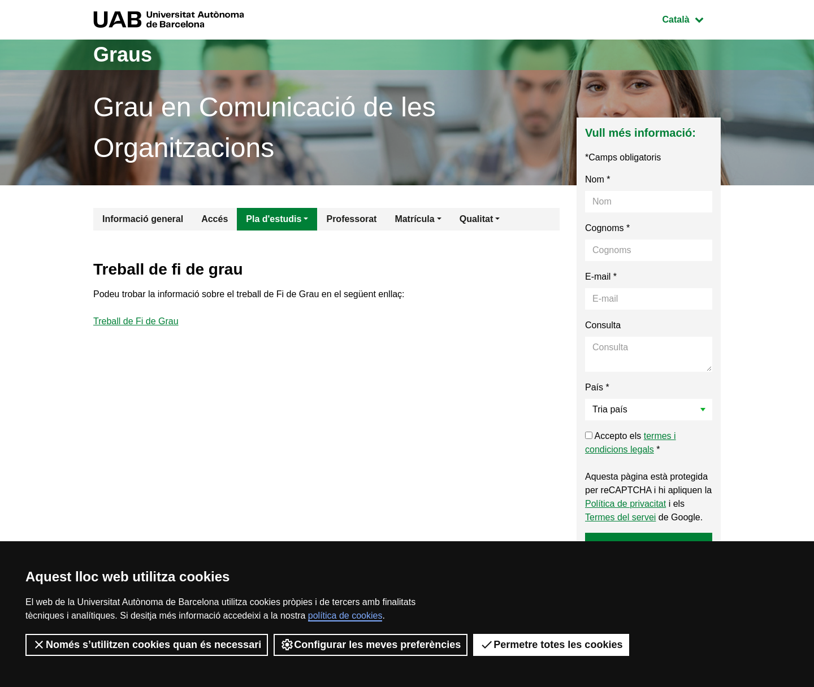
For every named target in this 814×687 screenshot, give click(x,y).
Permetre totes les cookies (551, 644)
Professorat (351, 219)
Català (691, 18)
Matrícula (414, 219)
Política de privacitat (625, 503)
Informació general (142, 219)
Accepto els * (630, 442)
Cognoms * (607, 228)
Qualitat (476, 219)
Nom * (597, 179)
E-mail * (601, 276)
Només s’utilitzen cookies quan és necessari (146, 644)
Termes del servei (620, 517)
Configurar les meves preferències (370, 644)
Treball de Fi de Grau (136, 321)
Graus (122, 54)
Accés (214, 219)
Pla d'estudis (273, 219)
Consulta (603, 325)
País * (597, 387)
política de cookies (345, 615)
